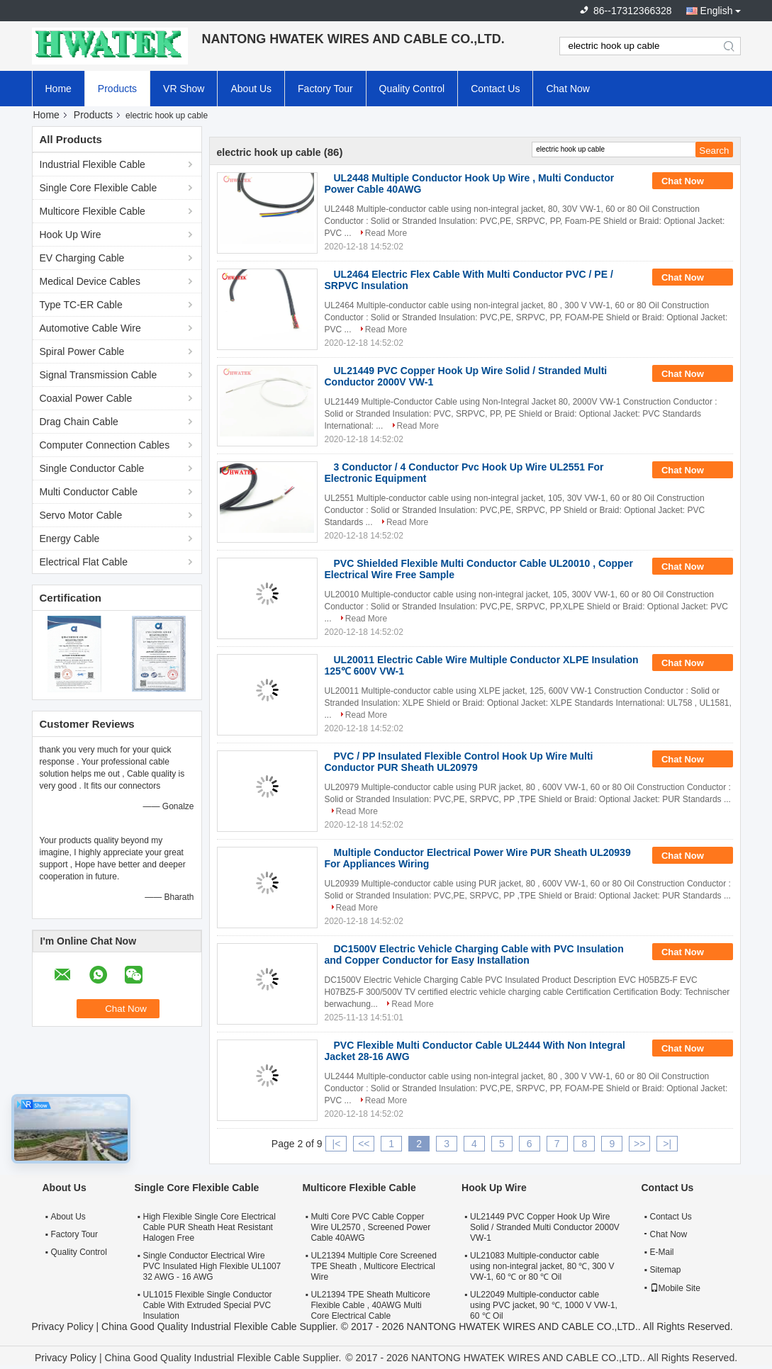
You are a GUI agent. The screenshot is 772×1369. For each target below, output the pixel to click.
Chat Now (567, 88)
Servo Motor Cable (81, 515)
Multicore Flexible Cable (92, 211)
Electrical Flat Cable (84, 562)
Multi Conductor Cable (89, 491)
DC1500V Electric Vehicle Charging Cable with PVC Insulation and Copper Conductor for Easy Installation (474, 954)
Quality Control (412, 88)
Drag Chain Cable (79, 421)
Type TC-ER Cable (81, 304)
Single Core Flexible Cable (98, 187)
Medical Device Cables (90, 281)
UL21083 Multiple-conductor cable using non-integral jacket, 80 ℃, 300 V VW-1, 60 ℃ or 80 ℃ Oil (542, 1266)
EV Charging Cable (82, 258)
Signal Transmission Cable (98, 375)
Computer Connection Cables (105, 445)
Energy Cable (70, 538)
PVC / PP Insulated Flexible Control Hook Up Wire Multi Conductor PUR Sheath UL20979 (459, 761)
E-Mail (662, 1252)
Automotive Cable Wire (90, 328)
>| (667, 1143)
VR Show (183, 88)
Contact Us (495, 88)
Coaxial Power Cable (86, 398)
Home (58, 88)
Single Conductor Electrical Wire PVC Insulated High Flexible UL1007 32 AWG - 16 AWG (212, 1266)
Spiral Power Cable (82, 351)
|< (336, 1143)
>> (639, 1143)
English (716, 10)
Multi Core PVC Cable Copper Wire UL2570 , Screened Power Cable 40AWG (370, 1227)
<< (363, 1143)
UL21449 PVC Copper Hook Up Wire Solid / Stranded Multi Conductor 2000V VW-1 (545, 1227)
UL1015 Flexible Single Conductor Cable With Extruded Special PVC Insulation (207, 1305)
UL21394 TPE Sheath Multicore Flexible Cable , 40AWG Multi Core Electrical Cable (370, 1305)
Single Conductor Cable (92, 468)
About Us (251, 88)
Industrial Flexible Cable (92, 164)
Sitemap (665, 1270)
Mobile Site (675, 1288)
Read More (386, 233)
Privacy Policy (63, 1326)
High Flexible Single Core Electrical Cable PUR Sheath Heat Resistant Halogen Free (209, 1227)
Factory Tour (325, 88)
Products (117, 88)
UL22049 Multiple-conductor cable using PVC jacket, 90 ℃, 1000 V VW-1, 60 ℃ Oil (543, 1305)
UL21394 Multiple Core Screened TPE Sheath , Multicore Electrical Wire (373, 1266)
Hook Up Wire (70, 234)
